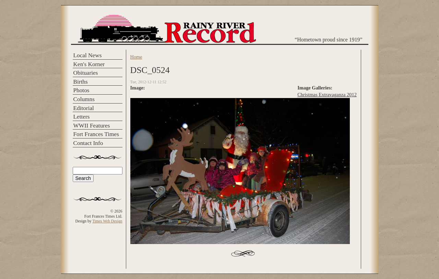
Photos (81, 90)
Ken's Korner (89, 64)
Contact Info (88, 143)
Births (80, 81)
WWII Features (91, 125)
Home (136, 57)
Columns (84, 99)
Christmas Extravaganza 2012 (327, 94)
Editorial (83, 108)
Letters (81, 116)
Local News (87, 55)
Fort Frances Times (96, 134)
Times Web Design (107, 221)
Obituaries (85, 73)
